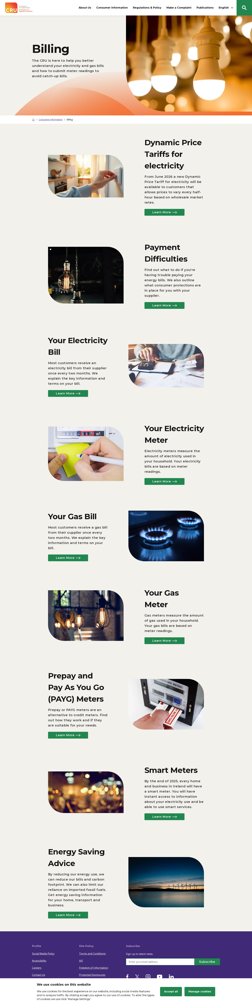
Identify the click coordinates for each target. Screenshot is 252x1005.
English (226, 8)
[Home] (33, 119)
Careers (36, 967)
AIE (81, 960)
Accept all (171, 991)
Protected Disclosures (92, 974)
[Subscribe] (207, 961)
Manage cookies (200, 991)
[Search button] (244, 7)
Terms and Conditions (92, 953)
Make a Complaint (178, 7)
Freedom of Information (93, 967)
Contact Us (38, 974)
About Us (85, 7)
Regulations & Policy (147, 7)
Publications (205, 7)
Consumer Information (112, 7)
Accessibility (39, 960)
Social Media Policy (43, 953)
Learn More (164, 212)
